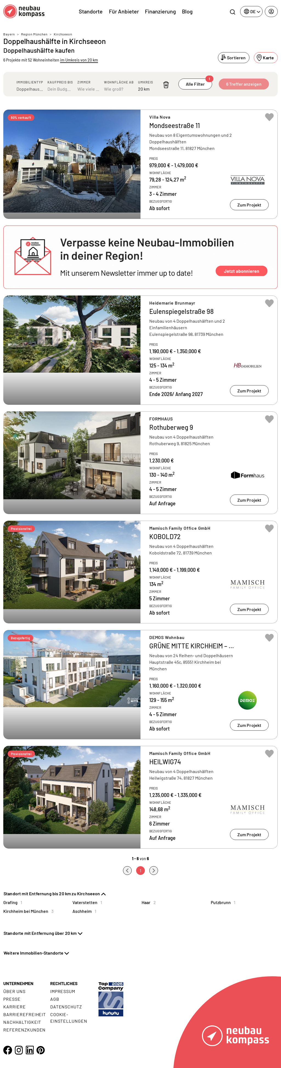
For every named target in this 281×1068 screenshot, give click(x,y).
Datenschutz (66, 1006)
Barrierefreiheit (24, 1014)
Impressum (62, 991)
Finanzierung (160, 11)
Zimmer (84, 82)
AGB (54, 999)
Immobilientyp (29, 82)
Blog (187, 11)
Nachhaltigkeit (22, 1022)
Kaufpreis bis (60, 82)
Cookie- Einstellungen (68, 1018)
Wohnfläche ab (119, 82)
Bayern (9, 34)
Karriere (14, 1006)
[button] (140, 257)
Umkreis (145, 82)
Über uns (14, 991)
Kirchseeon (63, 34)
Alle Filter (199, 83)
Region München (34, 34)
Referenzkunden (24, 1029)
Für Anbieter (124, 11)
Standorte (91, 11)
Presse (12, 999)
